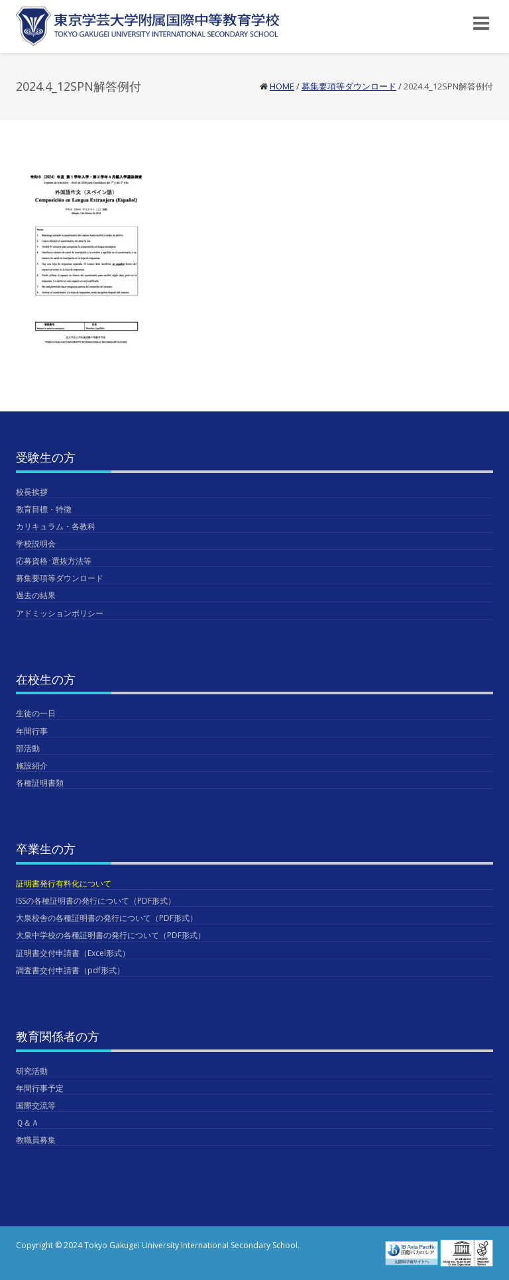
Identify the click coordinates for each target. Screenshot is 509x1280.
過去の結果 (36, 595)
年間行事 (32, 731)
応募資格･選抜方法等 (53, 560)
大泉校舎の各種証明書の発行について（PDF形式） (107, 918)
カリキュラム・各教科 (55, 526)
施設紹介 (32, 765)
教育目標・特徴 (44, 509)
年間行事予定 (40, 1088)
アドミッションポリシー (59, 613)
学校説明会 (36, 543)
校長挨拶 (32, 492)
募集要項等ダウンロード (349, 86)
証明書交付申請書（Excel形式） (73, 953)
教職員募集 (36, 1140)
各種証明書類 (40, 782)
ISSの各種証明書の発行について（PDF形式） (96, 900)
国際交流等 (36, 1105)
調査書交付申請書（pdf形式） (70, 970)
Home (282, 86)
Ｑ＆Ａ (27, 1122)
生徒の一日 (36, 713)
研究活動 (32, 1071)
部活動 (28, 748)
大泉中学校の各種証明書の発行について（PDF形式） (110, 935)
